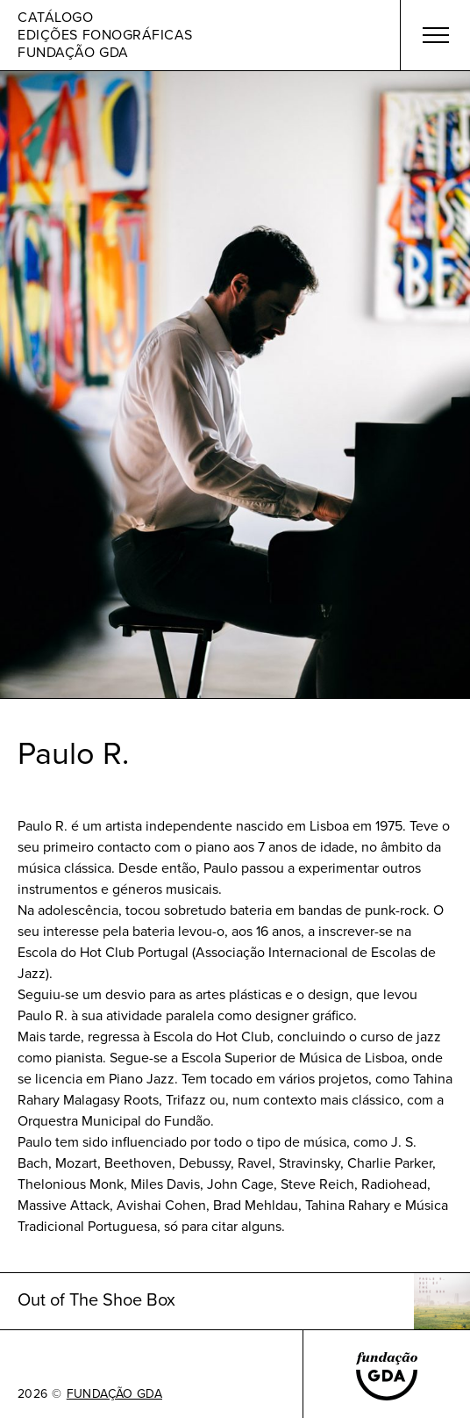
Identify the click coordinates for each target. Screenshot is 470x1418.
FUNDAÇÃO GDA (114, 1394)
